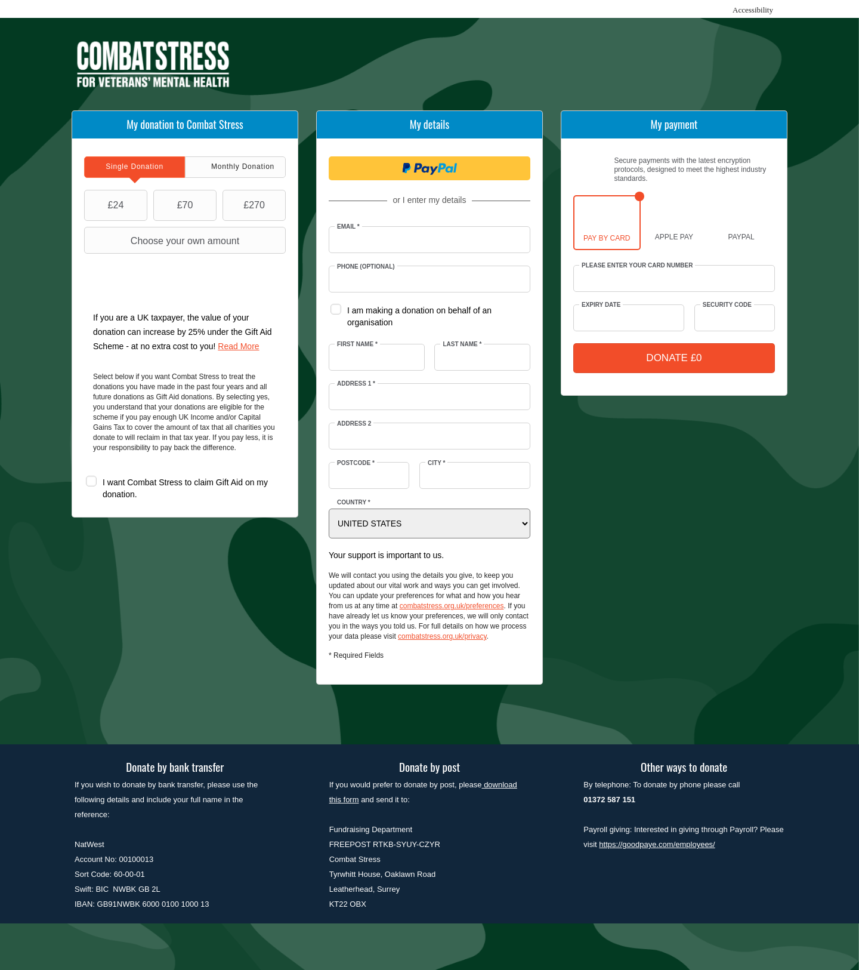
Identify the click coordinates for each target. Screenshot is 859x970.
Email (348, 226)
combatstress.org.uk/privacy (442, 636)
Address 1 (356, 383)
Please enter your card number (637, 265)
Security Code (727, 304)
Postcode (356, 463)
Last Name (462, 344)
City (436, 463)
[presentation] (134, 167)
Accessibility (753, 9)
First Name (357, 344)
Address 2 (354, 423)
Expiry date (601, 304)
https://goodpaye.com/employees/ (657, 844)
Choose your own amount (163, 240)
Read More (238, 346)
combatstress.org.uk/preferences (452, 606)
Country (353, 502)
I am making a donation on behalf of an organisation (419, 316)
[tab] (134, 167)
